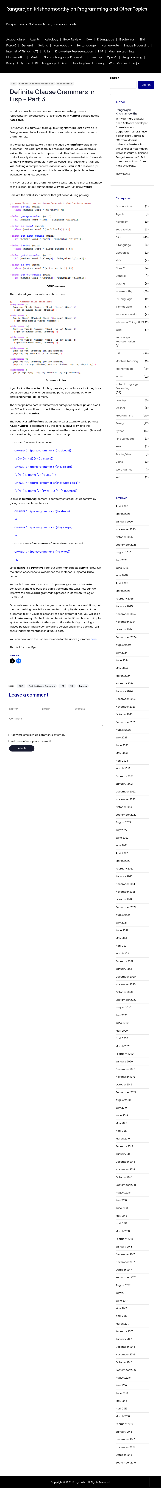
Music (35, 57)
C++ (89, 39)
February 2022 (124, 869)
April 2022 (122, 854)
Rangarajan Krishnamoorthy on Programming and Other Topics (76, 9)
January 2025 (124, 607)
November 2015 (125, 1448)
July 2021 (121, 923)
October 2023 (124, 715)
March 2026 (123, 514)
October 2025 (124, 538)
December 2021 (125, 885)
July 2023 (121, 738)
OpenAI (112, 57)
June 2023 (122, 746)
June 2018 (122, 1209)
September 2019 (126, 1093)
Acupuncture (15, 39)
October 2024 (124, 630)
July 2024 (121, 653)
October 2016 (124, 1363)
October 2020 (124, 993)
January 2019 (124, 1155)
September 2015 (126, 1463)
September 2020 (126, 1000)
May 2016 (121, 1401)
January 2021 (124, 970)
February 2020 (125, 1054)
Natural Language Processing (64, 57)
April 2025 (122, 584)
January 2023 (124, 784)
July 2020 (121, 1016)
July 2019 (121, 1108)
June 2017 (122, 1301)
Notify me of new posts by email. (31, 741)
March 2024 (123, 676)
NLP (71, 686)
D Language (105, 39)
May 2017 (121, 1309)
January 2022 (124, 877)
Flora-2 (11, 45)
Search (114, 78)
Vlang (100, 63)
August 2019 (123, 1101)
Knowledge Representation (74, 51)
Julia (46, 51)
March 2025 (123, 592)
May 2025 (122, 576)
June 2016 (122, 1394)
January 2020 (124, 1062)
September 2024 (126, 638)
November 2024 (126, 622)
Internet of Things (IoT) (22, 51)
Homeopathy (62, 45)
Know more (123, 174)
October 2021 (124, 900)
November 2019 (125, 1078)
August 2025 (123, 553)
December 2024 (126, 615)
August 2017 (123, 1286)
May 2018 (121, 1216)
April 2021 (121, 946)
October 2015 (124, 1455)
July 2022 (121, 831)
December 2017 (125, 1255)
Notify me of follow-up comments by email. (38, 735)
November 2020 (126, 985)
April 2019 (121, 1131)
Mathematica (15, 57)
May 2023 (122, 754)
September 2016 (126, 1371)
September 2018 (126, 1186)
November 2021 (125, 892)
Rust (65, 63)
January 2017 (124, 1340)
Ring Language (45, 63)
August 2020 (123, 1008)
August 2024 (123, 646)
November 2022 (126, 800)
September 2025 (126, 545)
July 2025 (121, 561)
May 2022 (122, 846)
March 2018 (123, 1232)
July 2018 (121, 1201)
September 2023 (126, 723)
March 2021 (123, 954)
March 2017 (123, 1324)
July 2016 (121, 1386)
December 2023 (126, 700)
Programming (132, 57)
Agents (35, 39)
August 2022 (123, 823)
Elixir (143, 39)
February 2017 (124, 1332)
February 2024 (125, 684)
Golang (43, 45)
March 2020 (123, 1047)
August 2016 (123, 1378)
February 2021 (124, 962)
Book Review (72, 39)
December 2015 (125, 1440)
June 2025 (122, 569)
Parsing (83, 686)
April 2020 (122, 1039)
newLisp (96, 57)
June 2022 (122, 839)
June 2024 (122, 661)
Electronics (127, 39)
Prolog (10, 63)
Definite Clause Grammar (42, 686)
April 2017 (121, 1317)
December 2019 (125, 1070)
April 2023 (122, 761)
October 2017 (124, 1270)
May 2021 (121, 939)
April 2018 (121, 1224)
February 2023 (124, 777)
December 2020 (126, 977)
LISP (100, 51)
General (27, 45)
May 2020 (122, 1031)
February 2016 (124, 1425)
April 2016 (121, 1409)
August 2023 (123, 730)
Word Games (118, 63)
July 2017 (121, 1294)
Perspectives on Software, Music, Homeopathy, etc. (42, 24)
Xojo (136, 63)
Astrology (51, 39)
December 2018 (125, 1162)
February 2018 (124, 1240)
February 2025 (125, 599)
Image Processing (137, 45)
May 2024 (122, 669)
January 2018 (124, 1247)
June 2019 (122, 1116)
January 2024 (124, 692)
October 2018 (124, 1178)
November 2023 (126, 707)
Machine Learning (121, 51)
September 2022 (126, 815)
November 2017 (125, 1263)
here (93, 639)
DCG (21, 686)
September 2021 (126, 908)
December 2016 (125, 1347)
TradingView (81, 63)
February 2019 (124, 1147)
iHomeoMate (110, 45)
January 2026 (124, 522)
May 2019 (121, 1124)
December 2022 (126, 792)
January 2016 (124, 1432)
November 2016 (125, 1355)
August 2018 (123, 1193)
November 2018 (125, 1170)
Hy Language (86, 45)
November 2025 (126, 530)
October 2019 (124, 1085)
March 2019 (123, 1139)
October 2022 (124, 808)
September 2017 (126, 1278)
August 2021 (123, 916)
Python (25, 63)
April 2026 (122, 507)
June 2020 (122, 1024)
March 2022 (123, 862)
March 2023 (123, 769)
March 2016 (123, 1417)
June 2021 (122, 931)
